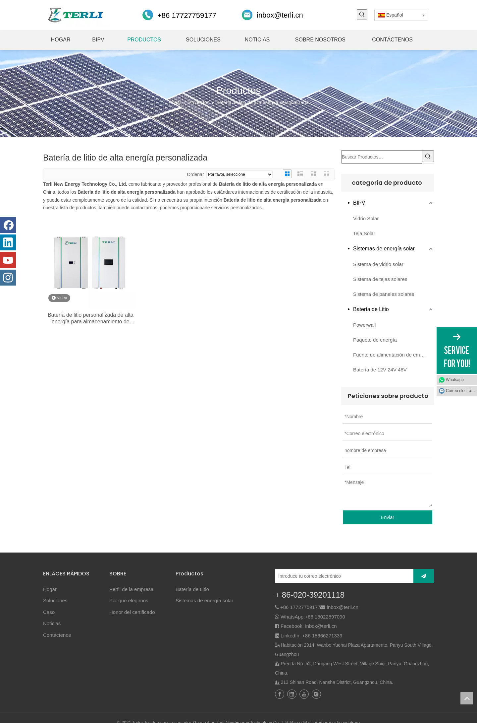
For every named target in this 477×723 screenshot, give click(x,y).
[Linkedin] (8, 242)
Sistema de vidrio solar (378, 264)
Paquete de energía (375, 340)
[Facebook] (8, 225)
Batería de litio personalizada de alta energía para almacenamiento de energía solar (90, 318)
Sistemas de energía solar (384, 248)
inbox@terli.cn (280, 15)
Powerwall (364, 325)
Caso (49, 612)
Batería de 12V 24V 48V (380, 369)
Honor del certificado (132, 612)
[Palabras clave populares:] (362, 14)
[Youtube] (8, 260)
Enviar (387, 517)
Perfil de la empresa (131, 589)
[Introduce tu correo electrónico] (342, 576)
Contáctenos (57, 635)
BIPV (359, 203)
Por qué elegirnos (128, 600)
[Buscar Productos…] (381, 157)
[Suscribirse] (423, 576)
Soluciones (55, 600)
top (466, 698)
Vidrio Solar (366, 218)
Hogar (50, 589)
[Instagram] (8, 278)
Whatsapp (455, 379)
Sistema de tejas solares (380, 279)
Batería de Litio (371, 309)
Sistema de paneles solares (383, 294)
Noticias (52, 623)
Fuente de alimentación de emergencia (393, 355)
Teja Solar (364, 233)
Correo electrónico (461, 390)
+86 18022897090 (325, 617)
